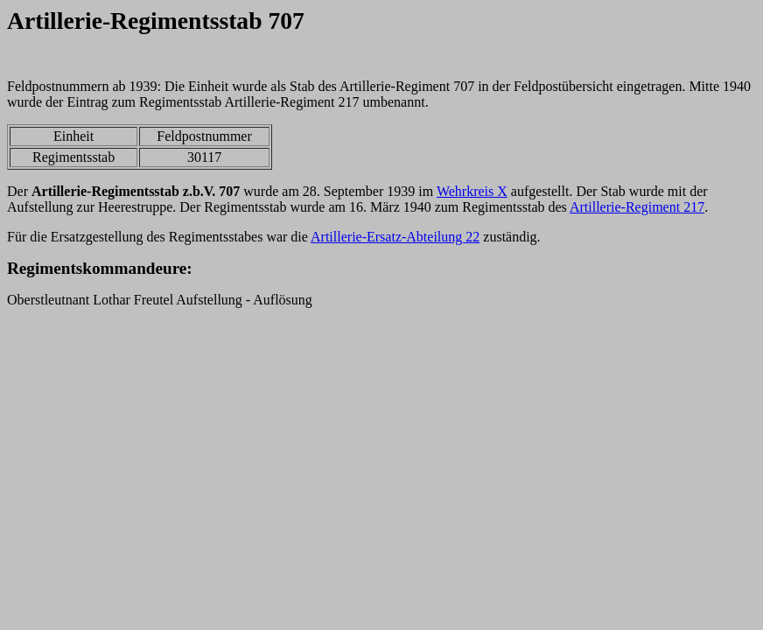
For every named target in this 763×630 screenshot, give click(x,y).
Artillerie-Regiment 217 (637, 207)
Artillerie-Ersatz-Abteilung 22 (395, 236)
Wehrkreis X (472, 191)
